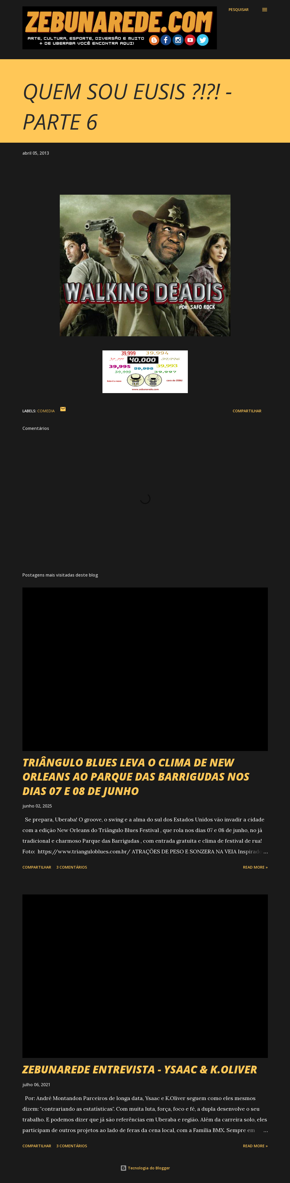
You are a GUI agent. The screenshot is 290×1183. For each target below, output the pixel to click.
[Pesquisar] (239, 9)
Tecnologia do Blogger (145, 1167)
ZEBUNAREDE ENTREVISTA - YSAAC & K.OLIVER (139, 1069)
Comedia (46, 410)
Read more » (255, 867)
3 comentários (71, 867)
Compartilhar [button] (247, 410)
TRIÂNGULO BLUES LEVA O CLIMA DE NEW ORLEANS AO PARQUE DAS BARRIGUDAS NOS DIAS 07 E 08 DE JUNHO (135, 776)
